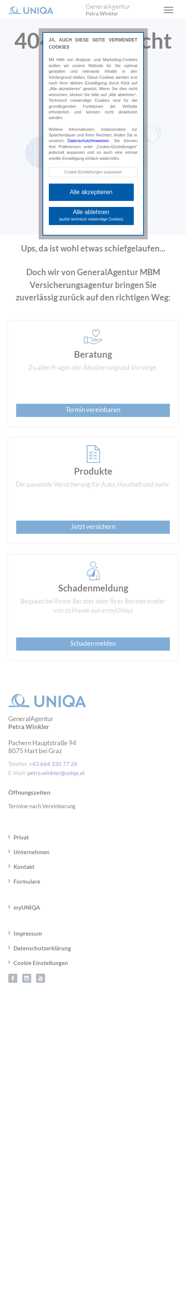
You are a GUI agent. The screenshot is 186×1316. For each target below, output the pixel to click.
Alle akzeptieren (91, 192)
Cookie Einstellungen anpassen (93, 172)
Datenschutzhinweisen (88, 140)
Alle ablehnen (91, 215)
